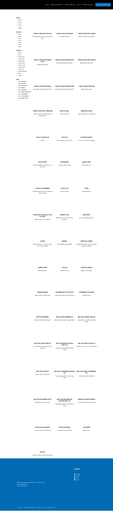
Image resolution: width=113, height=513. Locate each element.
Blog (47, 4)
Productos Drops (88, 4)
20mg (19, 46)
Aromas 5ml (20, 56)
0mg (19, 34)
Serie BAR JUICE (21, 83)
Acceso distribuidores (103, 4)
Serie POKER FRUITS (22, 98)
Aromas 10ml (21, 63)
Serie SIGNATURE (22, 89)
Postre (19, 26)
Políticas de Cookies (38, 509)
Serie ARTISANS (21, 81)
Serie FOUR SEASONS (23, 96)
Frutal (19, 24)
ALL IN (79, 4)
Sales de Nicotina (22, 71)
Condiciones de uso (48, 509)
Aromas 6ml (20, 59)
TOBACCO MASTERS (70, 4)
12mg (19, 42)
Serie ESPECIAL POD (22, 85)
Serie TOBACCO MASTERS (24, 92)
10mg (19, 40)
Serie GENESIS (21, 87)
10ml (19, 54)
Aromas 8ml (20, 61)
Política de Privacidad (28, 509)
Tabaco (19, 28)
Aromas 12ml (21, 65)
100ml (19, 75)
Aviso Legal (19, 509)
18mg (19, 44)
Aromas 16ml (21, 67)
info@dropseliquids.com (22, 486)
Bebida (19, 20)
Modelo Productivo (57, 4)
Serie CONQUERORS (22, 94)
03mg (19, 36)
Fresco (19, 22)
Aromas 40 (20, 69)
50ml (19, 73)
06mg (19, 38)
